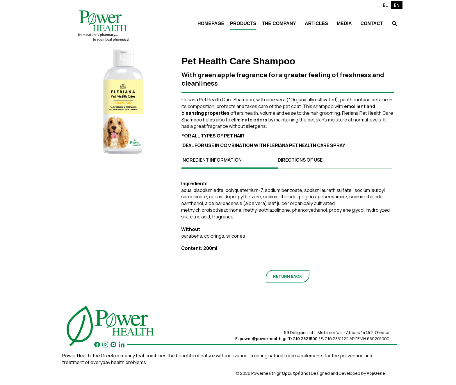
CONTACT (371, 23)
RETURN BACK (287, 276)
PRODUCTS (243, 23)
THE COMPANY (279, 23)
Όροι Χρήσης (295, 373)
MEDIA (344, 23)
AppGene (376, 373)
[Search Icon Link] (394, 24)
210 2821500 (305, 338)
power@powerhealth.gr (263, 338)
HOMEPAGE (210, 23)
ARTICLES (316, 23)
